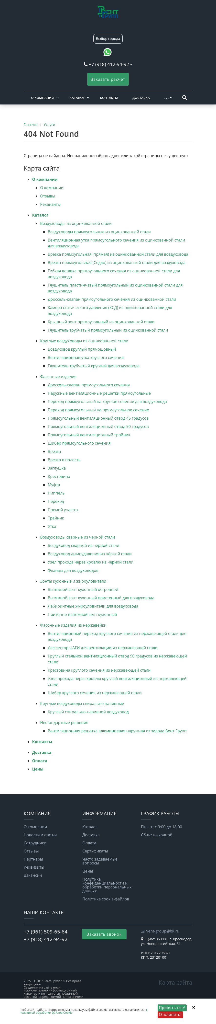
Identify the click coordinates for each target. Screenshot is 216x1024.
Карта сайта (175, 982)
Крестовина (59, 476)
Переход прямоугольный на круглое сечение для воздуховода (107, 401)
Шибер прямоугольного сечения (79, 443)
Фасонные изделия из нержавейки (73, 625)
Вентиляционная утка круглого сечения (86, 357)
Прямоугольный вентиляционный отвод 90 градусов (98, 426)
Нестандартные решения (64, 722)
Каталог (77, 97)
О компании (42, 97)
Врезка (54, 451)
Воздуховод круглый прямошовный (82, 349)
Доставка (141, 97)
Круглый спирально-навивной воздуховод (88, 711)
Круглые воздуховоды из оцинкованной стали (84, 341)
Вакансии (33, 875)
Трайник (56, 518)
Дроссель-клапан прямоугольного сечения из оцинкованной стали (112, 299)
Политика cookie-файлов (105, 899)
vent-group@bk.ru (162, 931)
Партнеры (33, 859)
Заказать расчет (108, 79)
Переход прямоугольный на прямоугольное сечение (98, 410)
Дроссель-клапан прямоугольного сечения (89, 385)
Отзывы (47, 196)
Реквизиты (50, 204)
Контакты (109, 97)
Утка (52, 526)
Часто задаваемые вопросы (100, 861)
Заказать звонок (104, 934)
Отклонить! (170, 1014)
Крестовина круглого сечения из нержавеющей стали (99, 670)
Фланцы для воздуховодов (73, 570)
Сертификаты (95, 851)
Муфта (54, 484)
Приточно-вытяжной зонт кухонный (82, 614)
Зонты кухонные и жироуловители (73, 581)
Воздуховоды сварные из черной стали (77, 537)
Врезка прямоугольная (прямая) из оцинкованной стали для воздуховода (118, 254)
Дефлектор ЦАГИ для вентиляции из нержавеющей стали (102, 647)
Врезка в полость (64, 459)
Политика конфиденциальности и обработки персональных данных (106, 885)
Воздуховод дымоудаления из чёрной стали (90, 553)
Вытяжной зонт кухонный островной (83, 589)
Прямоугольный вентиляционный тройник (89, 434)
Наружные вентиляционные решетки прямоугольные (99, 393)
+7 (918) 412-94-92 (109, 64)
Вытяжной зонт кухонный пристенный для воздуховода (101, 597)
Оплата (39, 760)
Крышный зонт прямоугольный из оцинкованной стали (101, 321)
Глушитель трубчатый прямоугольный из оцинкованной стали (108, 330)
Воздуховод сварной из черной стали (83, 545)
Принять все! (172, 1008)
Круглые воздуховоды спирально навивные (82, 703)
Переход (56, 501)
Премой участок (63, 509)
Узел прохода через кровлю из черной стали (90, 562)
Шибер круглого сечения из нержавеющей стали (94, 692)
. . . (166, 97)
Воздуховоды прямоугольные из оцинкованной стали (99, 231)
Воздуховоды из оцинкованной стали (76, 223)
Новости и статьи (40, 835)
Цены (37, 769)
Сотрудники (35, 843)
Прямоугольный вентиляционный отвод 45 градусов (98, 418)
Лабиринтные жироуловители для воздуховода (93, 606)
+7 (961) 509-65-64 (45, 931)
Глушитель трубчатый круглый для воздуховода (94, 365)
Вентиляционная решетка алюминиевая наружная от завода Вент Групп (117, 731)
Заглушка (57, 468)
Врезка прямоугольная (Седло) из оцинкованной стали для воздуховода (116, 262)
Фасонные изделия (58, 376)
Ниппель (56, 493)
